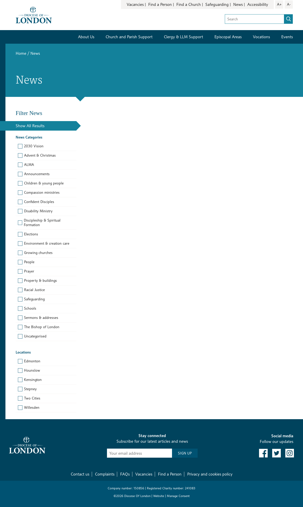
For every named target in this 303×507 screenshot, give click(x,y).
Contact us (80, 474)
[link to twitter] (276, 453)
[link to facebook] (263, 453)
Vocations (261, 36)
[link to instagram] (289, 453)
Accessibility (257, 4)
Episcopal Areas (228, 36)
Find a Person (160, 4)
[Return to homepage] (34, 14)
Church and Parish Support (129, 36)
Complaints (104, 474)
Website (158, 496)
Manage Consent (178, 496)
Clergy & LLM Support (183, 36)
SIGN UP (185, 453)
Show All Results (30, 125)
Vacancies (135, 4)
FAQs (125, 474)
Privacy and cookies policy (210, 474)
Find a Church (188, 4)
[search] (288, 19)
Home (21, 53)
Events (287, 36)
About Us (86, 36)
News (238, 4)
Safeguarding (217, 4)
